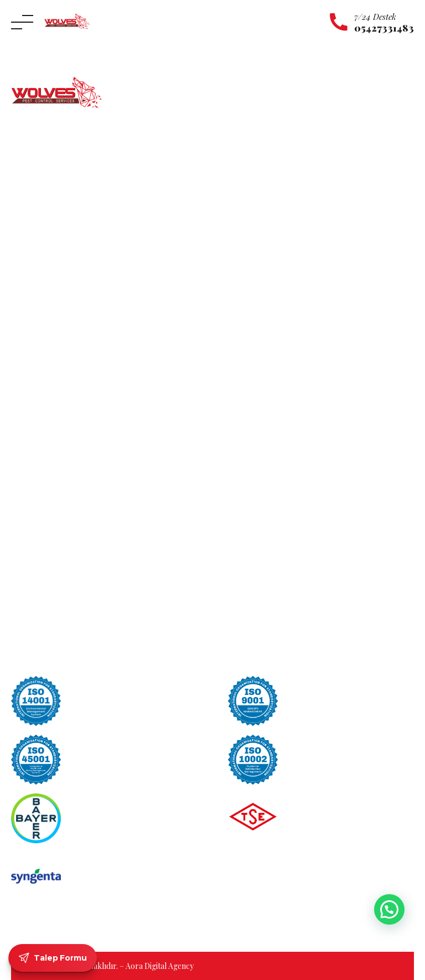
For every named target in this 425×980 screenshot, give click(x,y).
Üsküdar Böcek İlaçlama (54, 518)
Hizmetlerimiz (37, 294)
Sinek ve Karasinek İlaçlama (272, 389)
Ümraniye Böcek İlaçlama (56, 502)
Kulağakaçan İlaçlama (262, 294)
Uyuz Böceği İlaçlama (262, 342)
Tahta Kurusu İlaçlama (264, 357)
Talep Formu (53, 957)
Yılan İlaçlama (249, 326)
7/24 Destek (375, 16)
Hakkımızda (33, 279)
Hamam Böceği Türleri (268, 541)
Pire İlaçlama (247, 405)
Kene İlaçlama (249, 279)
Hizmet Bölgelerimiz (48, 310)
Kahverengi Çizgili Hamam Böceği (287, 488)
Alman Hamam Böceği (266, 523)
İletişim (24, 326)
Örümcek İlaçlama (257, 310)
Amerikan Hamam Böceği (272, 506)
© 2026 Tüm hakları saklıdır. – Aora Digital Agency (107, 966)
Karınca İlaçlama (254, 262)
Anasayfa (27, 262)
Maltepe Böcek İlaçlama (53, 471)
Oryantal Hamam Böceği (271, 471)
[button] (389, 909)
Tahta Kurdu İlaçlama (262, 373)
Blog (20, 342)
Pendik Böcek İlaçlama (51, 486)
